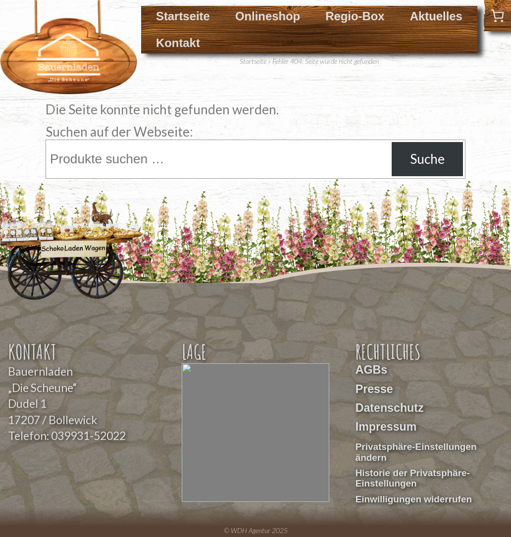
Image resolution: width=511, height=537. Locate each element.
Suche (427, 159)
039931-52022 (88, 435)
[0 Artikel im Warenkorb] (497, 15)
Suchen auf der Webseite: (119, 132)
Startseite (183, 16)
